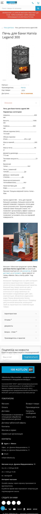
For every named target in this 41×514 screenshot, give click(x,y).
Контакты (6, 426)
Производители (32, 407)
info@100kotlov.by (8, 458)
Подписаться (31, 357)
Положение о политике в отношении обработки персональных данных (12, 417)
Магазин (5, 404)
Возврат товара (32, 404)
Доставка (5, 411)
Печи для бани (9, 28)
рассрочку (26, 271)
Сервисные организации (12, 434)
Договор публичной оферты (14, 423)
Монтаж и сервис (9, 430)
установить (17, 273)
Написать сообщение (31, 412)
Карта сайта (31, 417)
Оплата (5, 407)
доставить (7, 273)
